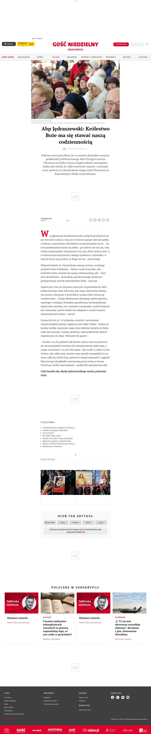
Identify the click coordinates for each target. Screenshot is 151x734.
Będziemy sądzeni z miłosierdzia (56, 440)
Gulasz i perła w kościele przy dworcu (58, 442)
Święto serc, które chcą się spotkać (57, 437)
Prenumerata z (22, 42)
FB (95, 218)
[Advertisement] (75, 19)
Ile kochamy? (48, 432)
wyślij (108, 218)
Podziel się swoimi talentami (55, 429)
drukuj (104, 218)
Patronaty (111, 56)
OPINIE (40, 56)
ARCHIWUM (72, 56)
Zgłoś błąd (9, 718)
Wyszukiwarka (147, 43)
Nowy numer (8, 56)
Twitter (100, 218)
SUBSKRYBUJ (121, 43)
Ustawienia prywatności (51, 703)
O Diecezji (142, 56)
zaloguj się (136, 43)
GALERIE (56, 56)
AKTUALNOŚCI (24, 56)
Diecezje (127, 56)
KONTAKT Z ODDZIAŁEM (91, 56)
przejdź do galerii (75, 147)
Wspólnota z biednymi (52, 445)
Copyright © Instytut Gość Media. (121, 718)
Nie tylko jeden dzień (51, 434)
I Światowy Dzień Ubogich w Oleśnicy (58, 426)
